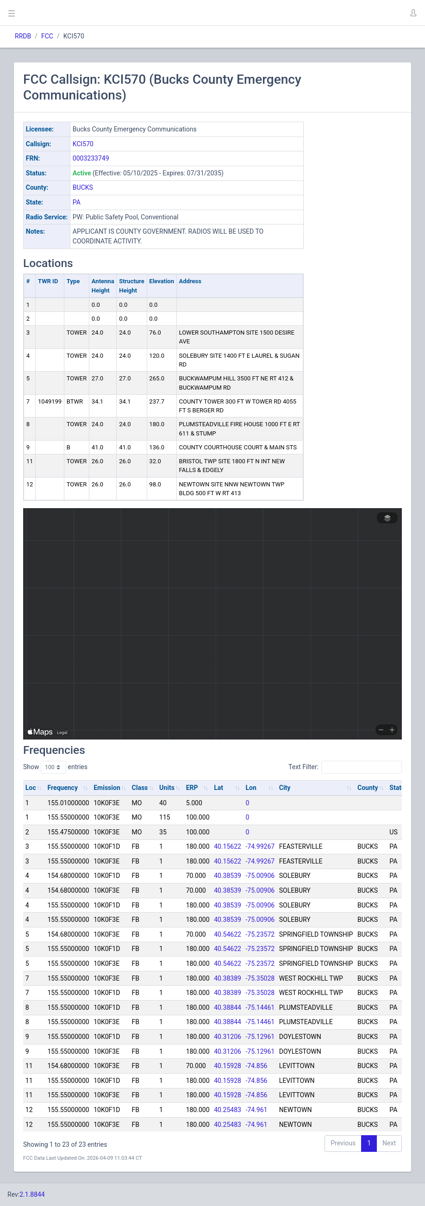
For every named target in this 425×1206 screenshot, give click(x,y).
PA (77, 202)
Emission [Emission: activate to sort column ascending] (107, 787)
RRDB (23, 36)
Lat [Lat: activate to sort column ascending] (218, 787)
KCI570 (83, 144)
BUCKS (83, 187)
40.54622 (227, 934)
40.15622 (227, 846)
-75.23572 (260, 934)
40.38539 (227, 875)
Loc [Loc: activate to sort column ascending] (30, 787)
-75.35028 (260, 978)
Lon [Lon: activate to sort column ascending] (251, 787)
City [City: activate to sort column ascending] (285, 787)
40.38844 (227, 1007)
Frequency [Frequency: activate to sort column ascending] (62, 787)
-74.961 (257, 1109)
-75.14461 (260, 1007)
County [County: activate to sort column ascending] (367, 787)
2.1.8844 (32, 1194)
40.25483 (227, 1109)
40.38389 (227, 978)
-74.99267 (260, 846)
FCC (47, 36)
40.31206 (227, 1036)
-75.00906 (260, 875)
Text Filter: (345, 767)
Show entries (55, 767)
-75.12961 (260, 1036)
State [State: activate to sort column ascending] (397, 787)
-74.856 (257, 1065)
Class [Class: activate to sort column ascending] (140, 787)
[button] (413, 13)
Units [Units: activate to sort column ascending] (167, 787)
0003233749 (91, 158)
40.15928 (227, 1065)
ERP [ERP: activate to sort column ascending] (192, 787)
